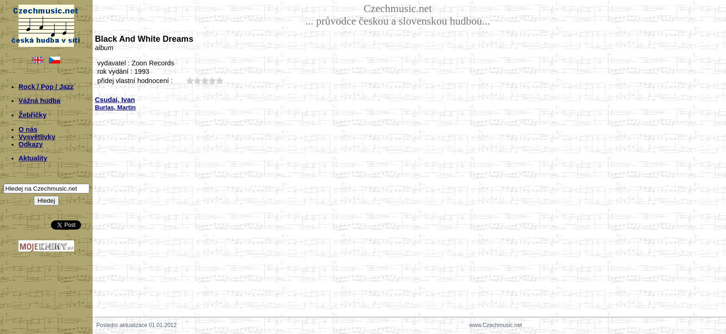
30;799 (204, 80)
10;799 (190, 80)
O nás (28, 129)
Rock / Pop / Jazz (46, 86)
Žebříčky (32, 115)
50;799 (219, 80)
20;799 (197, 80)
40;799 (212, 80)
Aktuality (33, 158)
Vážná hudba (39, 100)
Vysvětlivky (37, 137)
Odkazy (31, 144)
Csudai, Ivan (115, 99)
